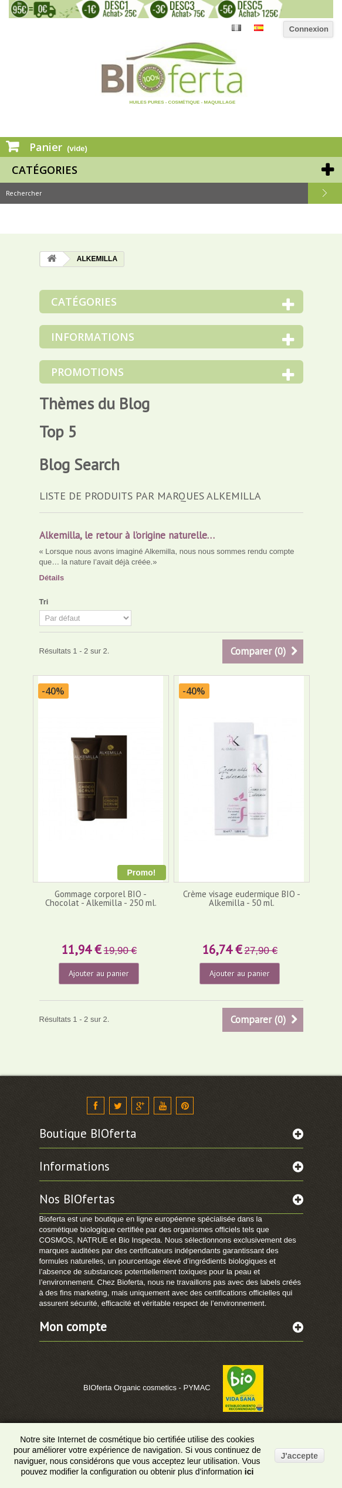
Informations (92, 337)
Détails (52, 577)
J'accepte (299, 1455)
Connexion (309, 29)
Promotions (87, 372)
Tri (44, 601)
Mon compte (73, 1327)
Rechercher (325, 193)
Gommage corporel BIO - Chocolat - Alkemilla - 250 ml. (101, 898)
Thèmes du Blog (94, 403)
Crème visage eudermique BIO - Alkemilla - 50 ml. (241, 898)
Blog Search (79, 464)
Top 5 (58, 432)
